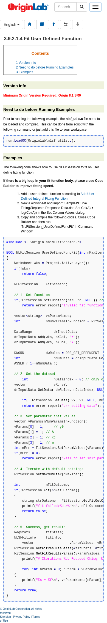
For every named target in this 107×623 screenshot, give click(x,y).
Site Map (5, 616)
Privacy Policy (21, 616)
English (11, 24)
